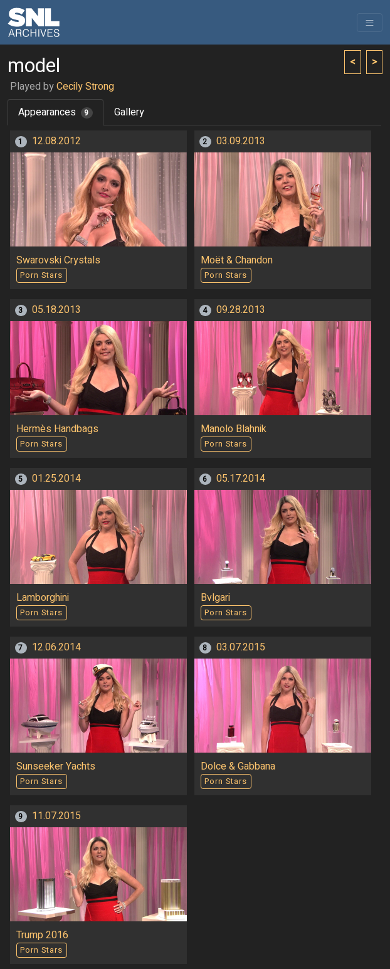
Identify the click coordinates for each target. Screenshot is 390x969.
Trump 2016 (42, 935)
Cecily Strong (85, 86)
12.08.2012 (56, 141)
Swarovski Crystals (58, 260)
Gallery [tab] (129, 112)
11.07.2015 (56, 815)
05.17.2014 (240, 478)
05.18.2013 (56, 309)
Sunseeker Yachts (55, 766)
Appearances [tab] (55, 112)
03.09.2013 (240, 141)
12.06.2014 (56, 647)
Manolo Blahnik (233, 429)
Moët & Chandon (237, 260)
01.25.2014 (56, 478)
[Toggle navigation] (369, 22)
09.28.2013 (240, 309)
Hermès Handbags (57, 429)
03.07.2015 (240, 647)
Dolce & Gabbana (238, 766)
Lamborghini (42, 597)
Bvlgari (215, 597)
